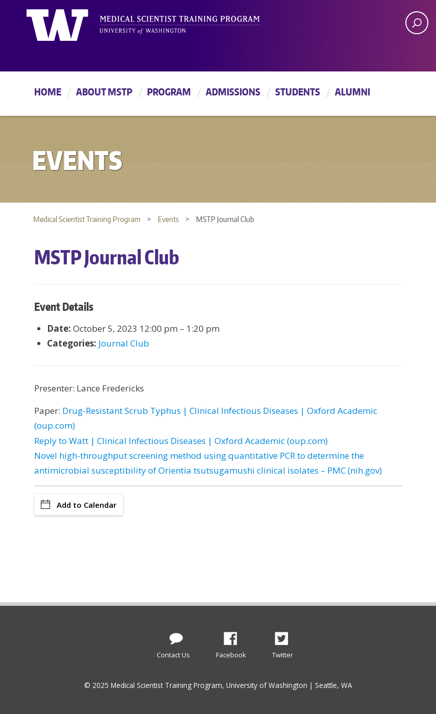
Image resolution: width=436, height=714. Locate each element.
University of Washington (68, 23)
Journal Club (124, 343)
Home (47, 91)
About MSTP (104, 91)
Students (297, 91)
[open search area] (416, 22)
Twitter (285, 636)
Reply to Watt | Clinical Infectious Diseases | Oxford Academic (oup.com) (181, 441)
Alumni (352, 91)
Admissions (233, 91)
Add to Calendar (78, 505)
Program (169, 91)
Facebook (234, 636)
